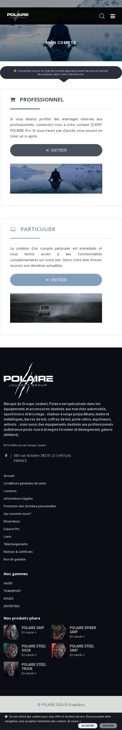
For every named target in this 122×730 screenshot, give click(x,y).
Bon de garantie (15, 559)
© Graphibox (74, 705)
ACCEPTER (88, 725)
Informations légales (18, 498)
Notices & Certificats (18, 552)
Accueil (9, 476)
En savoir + (29, 632)
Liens (7, 536)
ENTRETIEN (11, 606)
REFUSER (108, 725)
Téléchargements (16, 544)
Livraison (10, 491)
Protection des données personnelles (30, 506)
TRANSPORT (12, 591)
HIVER (8, 583)
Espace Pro (11, 529)
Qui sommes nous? (17, 514)
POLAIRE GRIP (33, 628)
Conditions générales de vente (25, 483)
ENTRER (56, 150)
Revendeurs (12, 521)
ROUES (8, 598)
